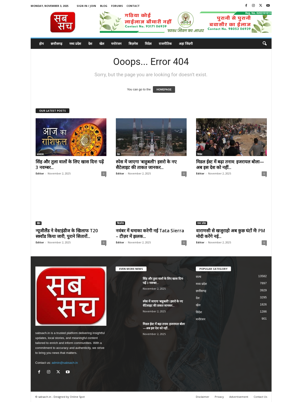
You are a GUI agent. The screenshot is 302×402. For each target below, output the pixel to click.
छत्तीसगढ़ (56, 43)
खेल (101, 43)
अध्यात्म (40, 154)
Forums (117, 6)
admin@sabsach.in (65, 362)
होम (41, 43)
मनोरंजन (116, 43)
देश (90, 43)
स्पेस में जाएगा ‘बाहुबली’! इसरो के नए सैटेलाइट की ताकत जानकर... (146, 164)
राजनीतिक (165, 43)
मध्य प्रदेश (75, 43)
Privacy (219, 396)
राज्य (198, 277)
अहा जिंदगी (186, 43)
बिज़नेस (133, 43)
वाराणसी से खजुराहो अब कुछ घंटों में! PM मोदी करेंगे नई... (230, 233)
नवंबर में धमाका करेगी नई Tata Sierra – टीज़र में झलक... (150, 233)
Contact (133, 6)
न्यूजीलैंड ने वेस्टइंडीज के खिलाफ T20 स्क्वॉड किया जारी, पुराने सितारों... (67, 233)
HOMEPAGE (163, 89)
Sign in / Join (86, 6)
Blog (103, 6)
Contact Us (260, 396)
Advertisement (238, 396)
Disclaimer (202, 396)
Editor (40, 173)
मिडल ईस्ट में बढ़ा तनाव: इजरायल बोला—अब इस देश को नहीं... (230, 164)
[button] (264, 43)
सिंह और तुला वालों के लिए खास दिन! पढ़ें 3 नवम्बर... (70, 164)
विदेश (148, 43)
